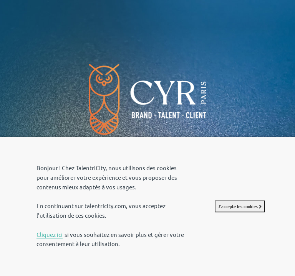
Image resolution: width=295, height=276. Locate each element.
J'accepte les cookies (240, 206)
